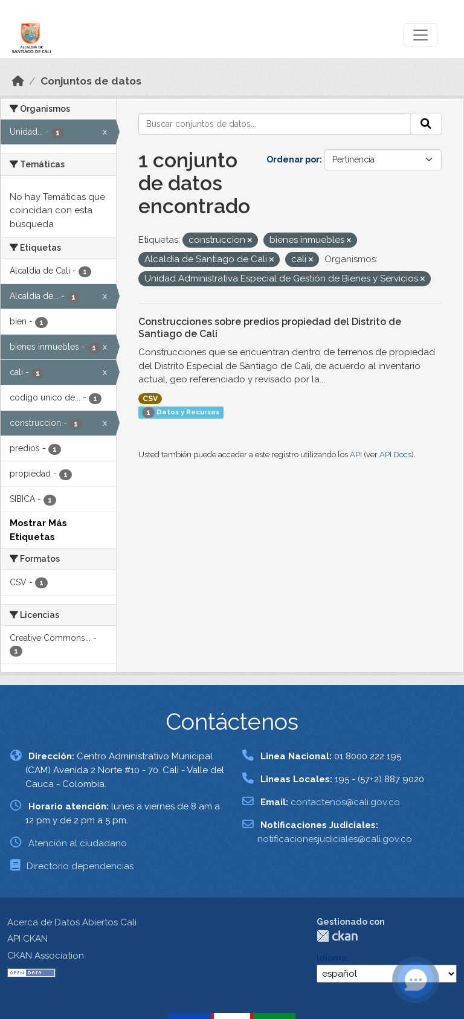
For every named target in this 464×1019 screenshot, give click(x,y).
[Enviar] (426, 124)
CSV (150, 398)
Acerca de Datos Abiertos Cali (72, 922)
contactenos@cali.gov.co (345, 802)
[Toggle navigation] (420, 35)
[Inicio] (18, 81)
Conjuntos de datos (90, 81)
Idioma (332, 958)
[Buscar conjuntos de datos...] (274, 124)
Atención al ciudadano (77, 843)
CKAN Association (45, 955)
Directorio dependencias (80, 866)
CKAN (337, 936)
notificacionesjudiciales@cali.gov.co (334, 839)
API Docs (395, 454)
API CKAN (27, 938)
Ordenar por (293, 159)
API (356, 454)
